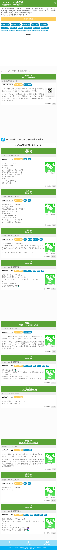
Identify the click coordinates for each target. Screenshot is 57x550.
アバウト (9, 544)
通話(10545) (35, 24)
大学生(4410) (28, 27)
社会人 (39, 366)
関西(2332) (28, 31)
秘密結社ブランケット (9, 81)
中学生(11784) (26, 24)
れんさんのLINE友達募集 (10, 393)
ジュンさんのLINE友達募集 (11, 267)
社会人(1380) (36, 31)
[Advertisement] (28, 51)
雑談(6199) (13, 27)
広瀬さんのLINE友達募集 (10, 155)
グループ (26, 515)
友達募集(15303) (15, 24)
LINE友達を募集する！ (29, 19)
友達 (25, 239)
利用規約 (28, 544)
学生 (34, 366)
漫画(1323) (44, 31)
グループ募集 (18, 84)
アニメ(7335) (5, 27)
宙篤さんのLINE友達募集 (10, 236)
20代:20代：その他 (7, 84)
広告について (47, 544)
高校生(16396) (5, 24)
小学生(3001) (44, 27)
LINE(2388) (20, 31)
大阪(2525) (12, 31)
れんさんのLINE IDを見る (28, 390)
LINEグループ (28, 271)
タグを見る (28, 34)
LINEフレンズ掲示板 (12, 3)
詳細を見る (28, 152)
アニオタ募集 (27, 84)
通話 (25, 159)
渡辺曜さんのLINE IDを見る (28, 325)
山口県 (30, 239)
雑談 (29, 159)
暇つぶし (35, 239)
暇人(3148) (36, 27)
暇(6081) (20, 27)
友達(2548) (4, 31)
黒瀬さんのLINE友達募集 (10, 480)
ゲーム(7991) (43, 24)
